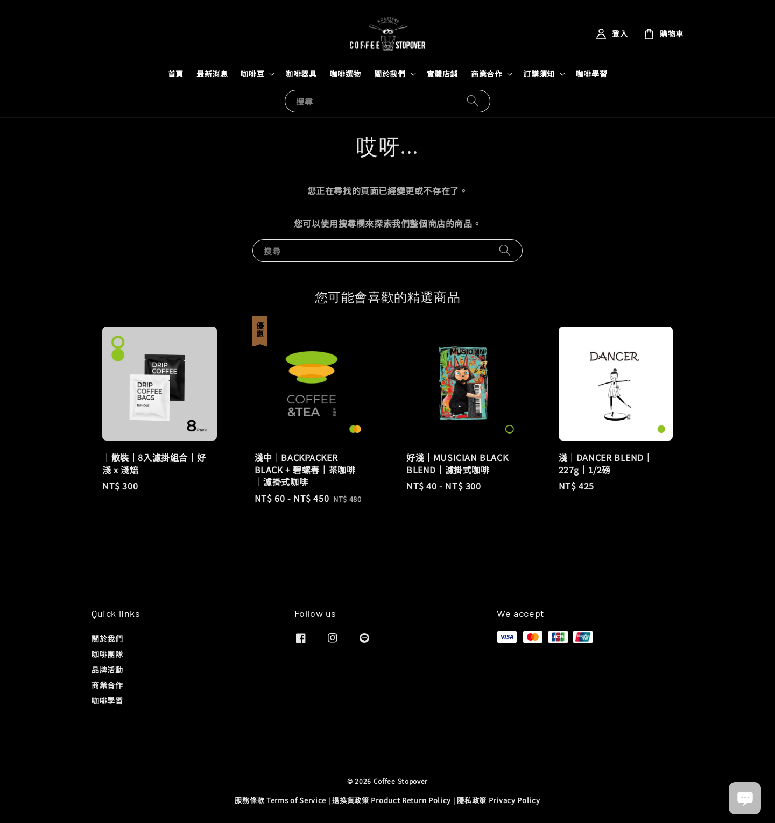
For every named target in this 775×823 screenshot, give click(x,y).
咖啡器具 (300, 73)
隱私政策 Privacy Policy (498, 800)
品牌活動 (107, 669)
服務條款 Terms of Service (280, 800)
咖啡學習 (591, 73)
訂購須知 (538, 74)
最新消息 (212, 73)
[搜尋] (472, 100)
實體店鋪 (442, 73)
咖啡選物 (345, 73)
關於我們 (389, 74)
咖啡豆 (252, 74)
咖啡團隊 (107, 654)
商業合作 (486, 74)
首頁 (176, 73)
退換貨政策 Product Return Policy (391, 800)
